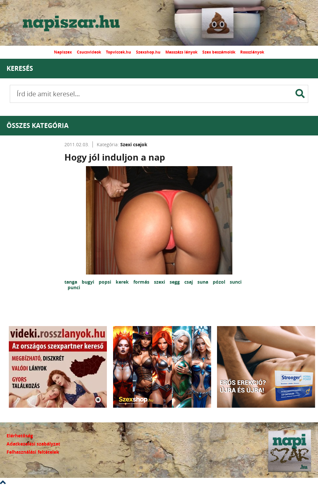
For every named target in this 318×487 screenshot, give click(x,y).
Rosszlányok (252, 52)
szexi (160, 282)
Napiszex (63, 52)
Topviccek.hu (118, 52)
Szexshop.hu (148, 52)
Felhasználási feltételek (33, 452)
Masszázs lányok (181, 52)
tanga (71, 282)
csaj (189, 282)
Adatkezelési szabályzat (33, 444)
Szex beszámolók (218, 52)
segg (175, 282)
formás (142, 282)
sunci (236, 282)
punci (74, 287)
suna (203, 282)
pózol (219, 282)
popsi (105, 282)
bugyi (88, 282)
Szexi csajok (133, 144)
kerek (123, 282)
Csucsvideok (89, 52)
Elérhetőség (20, 435)
